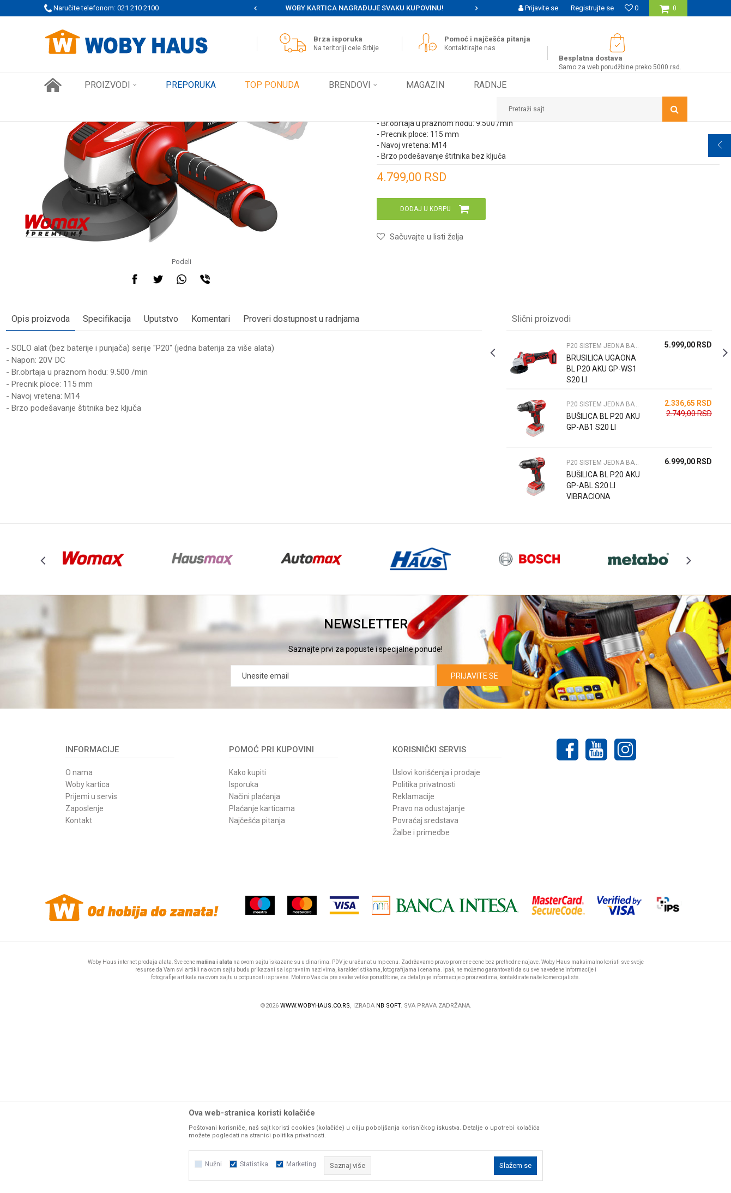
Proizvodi (121, 130)
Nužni (213, 1164)
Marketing (301, 1164)
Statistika (254, 1164)
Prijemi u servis (91, 966)
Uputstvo (199, 465)
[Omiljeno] (631, 8)
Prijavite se (474, 846)
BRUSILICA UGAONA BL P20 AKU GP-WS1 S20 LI (576, 520)
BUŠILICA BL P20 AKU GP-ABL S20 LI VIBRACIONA (576, 637)
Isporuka (243, 954)
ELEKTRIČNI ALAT (169, 130)
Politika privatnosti (424, 954)
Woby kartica (87, 954)
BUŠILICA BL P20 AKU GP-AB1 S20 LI (576, 573)
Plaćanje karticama (262, 978)
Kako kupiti (247, 942)
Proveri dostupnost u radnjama (339, 465)
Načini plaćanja (254, 966)
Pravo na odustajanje (428, 978)
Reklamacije (413, 966)
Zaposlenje (84, 978)
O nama (79, 942)
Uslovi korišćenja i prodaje (436, 942)
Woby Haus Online (71, 130)
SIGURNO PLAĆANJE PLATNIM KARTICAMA (365, 8)
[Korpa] (668, 12)
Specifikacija (145, 465)
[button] (592, 109)
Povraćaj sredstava (425, 990)
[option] (365, 8)
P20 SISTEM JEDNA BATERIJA (248, 130)
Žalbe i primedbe (421, 1002)
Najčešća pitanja (257, 990)
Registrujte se (592, 8)
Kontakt (78, 990)
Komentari (248, 465)
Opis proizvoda (79, 465)
